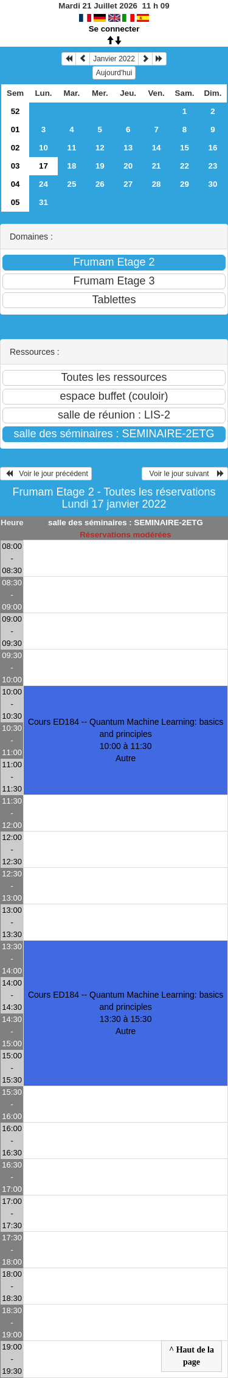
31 (43, 202)
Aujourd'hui (114, 73)
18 (71, 165)
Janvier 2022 (114, 59)
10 (43, 147)
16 (213, 147)
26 (100, 184)
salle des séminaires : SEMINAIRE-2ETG (125, 522)
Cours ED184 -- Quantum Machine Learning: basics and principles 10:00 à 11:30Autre (125, 740)
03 (15, 165)
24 (43, 184)
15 (184, 147)
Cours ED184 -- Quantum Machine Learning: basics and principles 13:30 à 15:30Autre (125, 1013)
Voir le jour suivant (184, 473)
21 (156, 165)
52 (15, 111)
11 (71, 147)
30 (213, 184)
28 (156, 184)
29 (184, 184)
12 (100, 147)
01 (15, 129)
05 (15, 202)
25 (71, 184)
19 (100, 165)
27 (128, 184)
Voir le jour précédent (46, 473)
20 (128, 165)
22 (184, 165)
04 (15, 184)
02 (15, 147)
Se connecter (114, 28)
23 (213, 165)
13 (128, 147)
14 (156, 147)
